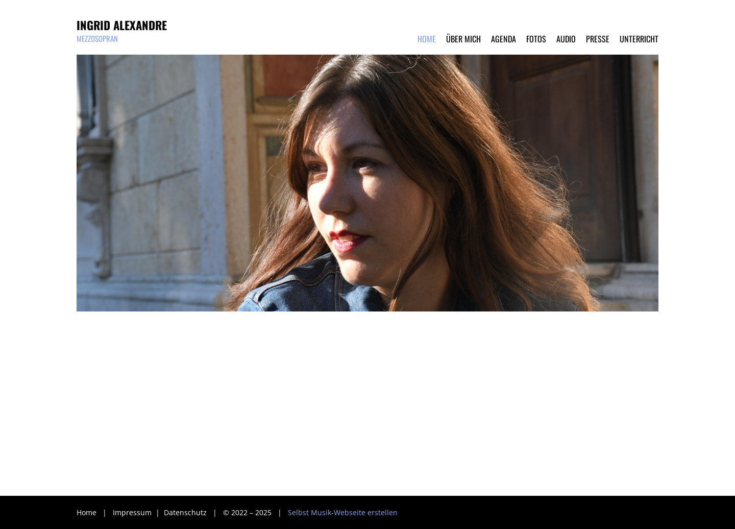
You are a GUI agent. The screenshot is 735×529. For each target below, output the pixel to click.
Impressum (133, 512)
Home (86, 512)
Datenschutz (186, 512)
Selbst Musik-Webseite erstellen (343, 512)
